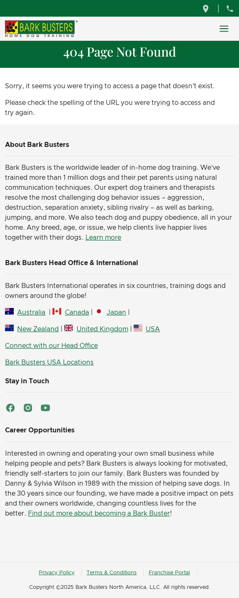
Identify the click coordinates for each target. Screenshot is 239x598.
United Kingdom (102, 329)
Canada (77, 312)
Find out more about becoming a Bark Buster (99, 513)
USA (153, 329)
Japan (116, 312)
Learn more (103, 237)
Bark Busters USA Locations (49, 362)
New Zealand (38, 329)
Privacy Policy (57, 573)
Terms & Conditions (112, 573)
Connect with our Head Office (51, 345)
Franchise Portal (169, 573)
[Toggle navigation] (224, 29)
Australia (31, 312)
